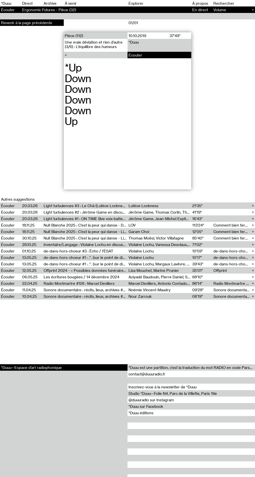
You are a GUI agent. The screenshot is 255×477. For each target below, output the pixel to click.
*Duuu (6, 3)
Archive (50, 3)
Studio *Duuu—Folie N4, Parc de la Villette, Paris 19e (172, 393)
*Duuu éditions (140, 413)
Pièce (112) (74, 35)
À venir (71, 3)
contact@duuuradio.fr (146, 374)
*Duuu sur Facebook (145, 406)
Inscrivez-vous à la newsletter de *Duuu (162, 387)
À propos (200, 3)
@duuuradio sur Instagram (151, 400)
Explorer (135, 3)
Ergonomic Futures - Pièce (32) (49, 9)
